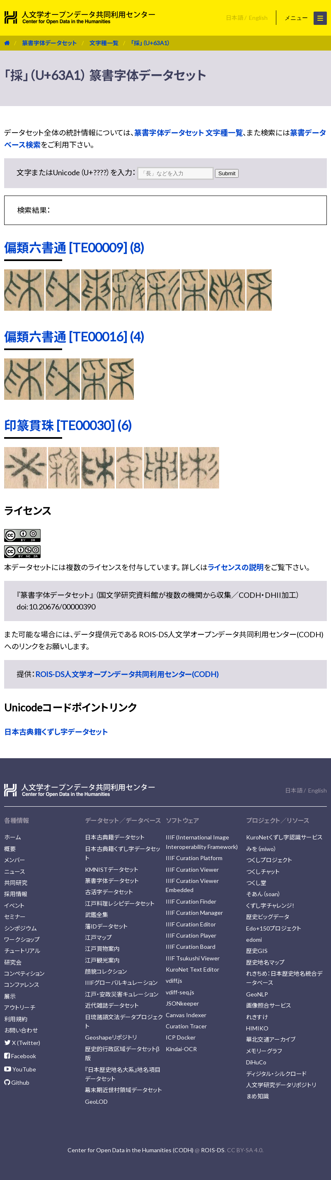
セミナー (15, 916)
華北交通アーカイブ (270, 1039)
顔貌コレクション (106, 971)
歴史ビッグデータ (267, 916)
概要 (10, 848)
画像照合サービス (268, 1005)
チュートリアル (22, 950)
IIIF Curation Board (190, 946)
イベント (14, 905)
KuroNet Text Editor (192, 969)
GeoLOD (96, 1101)
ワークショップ (22, 939)
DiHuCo (256, 1062)
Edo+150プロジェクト (273, 928)
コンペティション (24, 973)
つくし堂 (256, 882)
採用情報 (15, 893)
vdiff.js (174, 980)
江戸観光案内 (102, 960)
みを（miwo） (261, 848)
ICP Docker (181, 1037)
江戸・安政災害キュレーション (121, 994)
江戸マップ (98, 937)
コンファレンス (21, 984)
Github (16, 1082)
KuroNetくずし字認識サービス (284, 837)
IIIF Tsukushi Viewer (193, 958)
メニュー (306, 18)
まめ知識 (257, 1096)
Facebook (20, 1055)
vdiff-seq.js (180, 992)
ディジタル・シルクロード (276, 1073)
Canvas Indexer (186, 1014)
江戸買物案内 (102, 948)
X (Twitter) (22, 1042)
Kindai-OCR (181, 1048)
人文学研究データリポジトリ (281, 1084)
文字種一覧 (103, 42)
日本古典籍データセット (115, 837)
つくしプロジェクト (269, 859)
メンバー (14, 859)
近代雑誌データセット (112, 1005)
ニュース (14, 871)
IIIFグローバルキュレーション (121, 982)
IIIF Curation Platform (194, 857)
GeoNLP (257, 994)
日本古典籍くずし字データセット (56, 731)
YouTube (20, 1069)
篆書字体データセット (49, 42)
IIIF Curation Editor (191, 924)
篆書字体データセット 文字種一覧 (188, 132)
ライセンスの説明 (236, 567)
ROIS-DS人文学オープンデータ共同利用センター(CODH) (127, 674)
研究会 (13, 962)
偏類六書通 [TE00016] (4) (74, 336)
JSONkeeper (182, 1003)
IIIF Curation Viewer (192, 869)
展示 (10, 996)
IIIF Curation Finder (191, 901)
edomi (254, 939)
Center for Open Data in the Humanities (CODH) (130, 1149)
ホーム (12, 837)
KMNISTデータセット (111, 869)
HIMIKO (257, 1028)
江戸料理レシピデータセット (120, 903)
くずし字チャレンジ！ (270, 905)
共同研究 (15, 882)
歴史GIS (257, 950)
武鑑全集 (96, 914)
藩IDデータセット (106, 926)
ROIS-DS (213, 1149)
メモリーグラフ (264, 1050)
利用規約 (15, 1019)
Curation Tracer (186, 1026)
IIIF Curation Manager (194, 912)
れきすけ (257, 1016)
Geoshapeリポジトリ (111, 1037)
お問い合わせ (21, 1030)
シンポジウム (20, 928)
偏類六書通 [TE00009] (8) (74, 247)
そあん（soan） (263, 893)
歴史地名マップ (265, 962)
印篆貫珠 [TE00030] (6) (68, 425)
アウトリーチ (19, 1007)
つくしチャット (263, 871)
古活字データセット (109, 891)
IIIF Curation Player (191, 935)
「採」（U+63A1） (150, 42)
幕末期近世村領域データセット (123, 1089)
